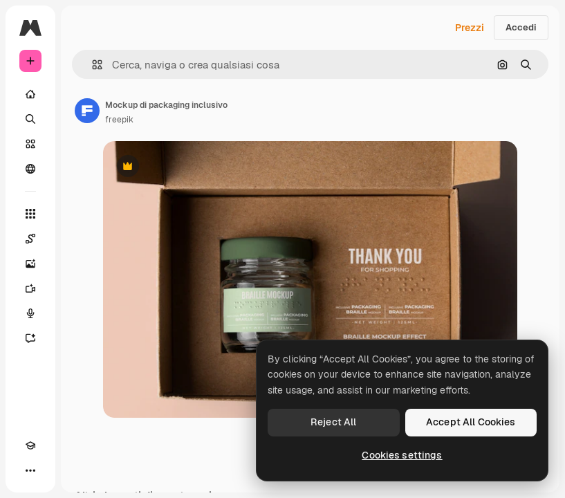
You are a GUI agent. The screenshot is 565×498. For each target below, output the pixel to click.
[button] (92, 64)
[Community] (30, 169)
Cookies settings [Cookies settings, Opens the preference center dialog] (402, 455)
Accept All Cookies (471, 422)
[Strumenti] (30, 214)
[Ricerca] (30, 119)
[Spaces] (30, 239)
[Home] (30, 94)
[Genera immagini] (30, 263)
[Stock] (30, 144)
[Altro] (30, 470)
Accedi (521, 27)
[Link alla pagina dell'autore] (87, 110)
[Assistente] (30, 338)
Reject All (333, 422)
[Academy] (30, 445)
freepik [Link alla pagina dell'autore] (119, 119)
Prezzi (469, 27)
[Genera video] (30, 288)
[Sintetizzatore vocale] (30, 313)
